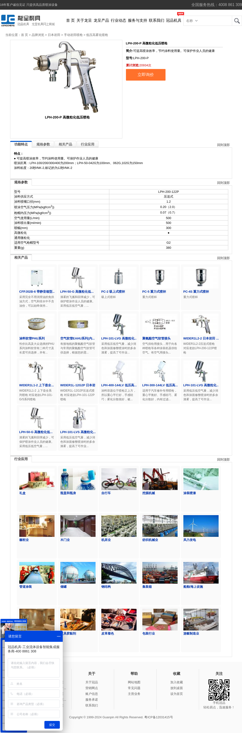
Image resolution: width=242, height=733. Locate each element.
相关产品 (65, 144)
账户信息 (91, 694)
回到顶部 (223, 145)
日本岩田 (54, 35)
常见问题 (134, 688)
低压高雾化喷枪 (97, 35)
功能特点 (21, 144)
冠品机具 (173, 20)
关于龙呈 (84, 20)
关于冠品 (91, 682)
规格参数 (43, 144)
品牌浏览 (38, 35)
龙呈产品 (101, 20)
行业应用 (87, 144)
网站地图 (134, 682)
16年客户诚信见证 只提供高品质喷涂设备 (29, 5)
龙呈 (237, 21)
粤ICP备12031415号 (158, 717)
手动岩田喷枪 (73, 35)
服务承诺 (91, 699)
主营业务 (134, 694)
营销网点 (91, 688)
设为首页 (176, 694)
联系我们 (156, 20)
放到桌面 (176, 688)
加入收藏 (176, 682)
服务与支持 (137, 20)
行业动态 (118, 20)
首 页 (70, 20)
